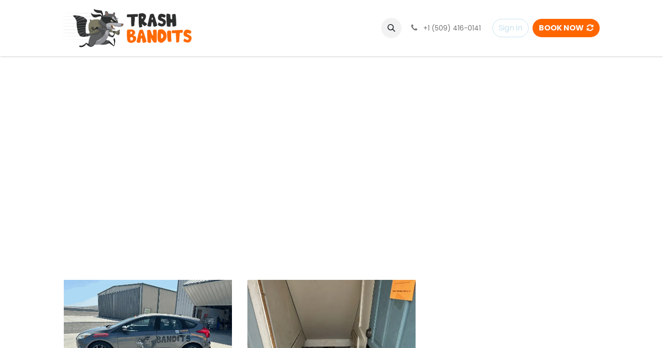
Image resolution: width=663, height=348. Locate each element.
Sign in (510, 27)
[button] (391, 28)
